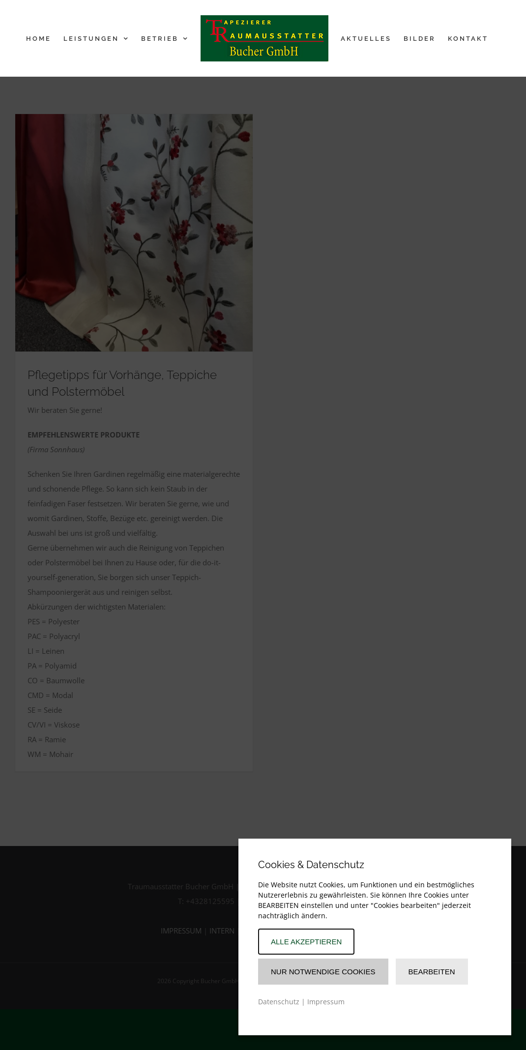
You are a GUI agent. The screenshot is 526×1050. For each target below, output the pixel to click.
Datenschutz (278, 1001)
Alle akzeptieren (306, 941)
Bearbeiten (432, 971)
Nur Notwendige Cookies (323, 971)
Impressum (326, 1001)
